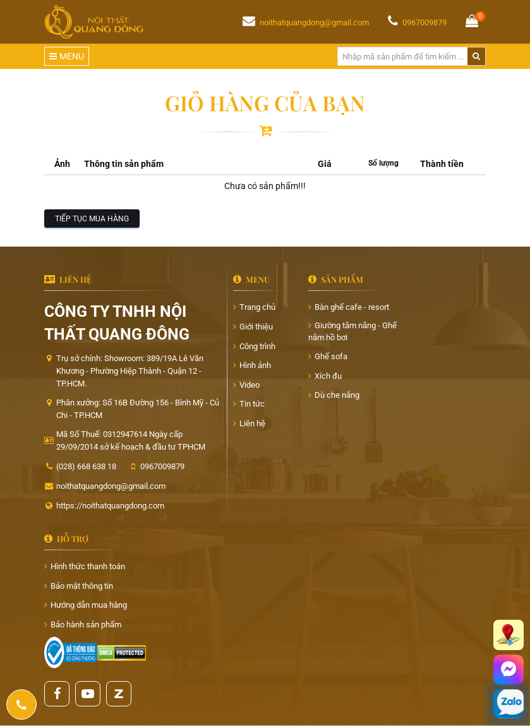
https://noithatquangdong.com (110, 505)
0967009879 (424, 22)
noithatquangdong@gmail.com (314, 22)
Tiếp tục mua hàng (92, 218)
